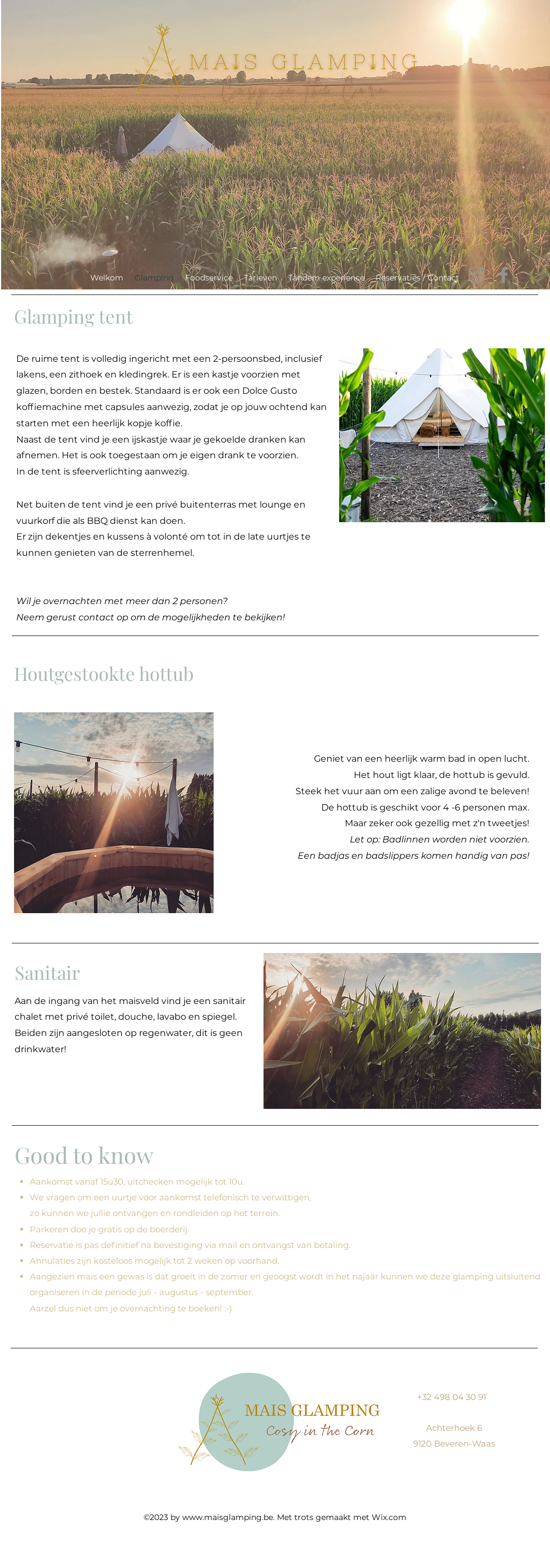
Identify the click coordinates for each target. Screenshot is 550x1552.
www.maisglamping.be (227, 1517)
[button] (442, 435)
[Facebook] (503, 274)
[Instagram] (476, 274)
